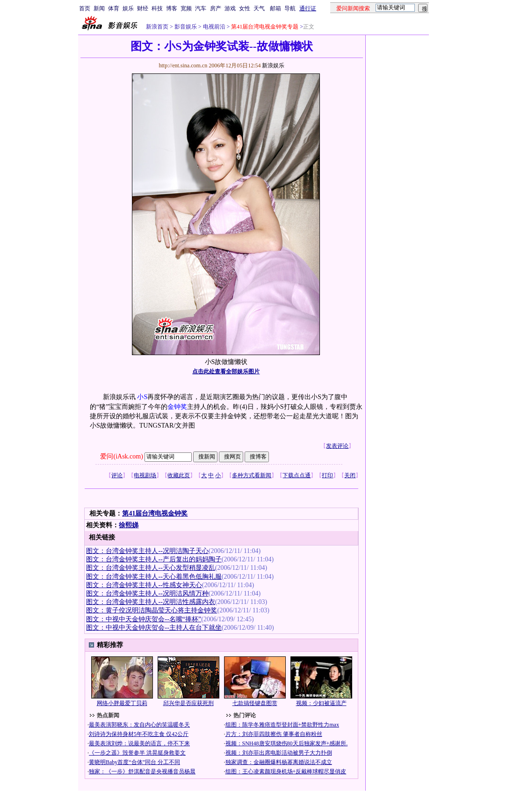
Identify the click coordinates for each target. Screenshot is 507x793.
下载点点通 (296, 475)
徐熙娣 (128, 525)
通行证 (307, 8)
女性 (244, 8)
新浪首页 (157, 26)
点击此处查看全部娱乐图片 (226, 371)
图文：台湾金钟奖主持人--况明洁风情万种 (147, 593)
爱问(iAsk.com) (121, 456)
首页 (84, 8)
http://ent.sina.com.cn (184, 65)
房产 (215, 8)
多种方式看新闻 (251, 475)
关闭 (349, 475)
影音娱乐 (185, 26)
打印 (327, 475)
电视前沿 (213, 26)
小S (142, 396)
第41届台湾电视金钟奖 (155, 513)
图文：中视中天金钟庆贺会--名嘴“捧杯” (143, 619)
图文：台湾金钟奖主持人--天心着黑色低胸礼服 (153, 576)
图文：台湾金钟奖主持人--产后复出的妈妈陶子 (153, 559)
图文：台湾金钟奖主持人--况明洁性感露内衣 (150, 601)
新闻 (99, 8)
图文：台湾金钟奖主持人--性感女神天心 (144, 585)
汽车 (200, 8)
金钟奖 (177, 406)
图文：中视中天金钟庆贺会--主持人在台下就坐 (153, 627)
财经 (142, 8)
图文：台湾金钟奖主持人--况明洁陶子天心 (147, 550)
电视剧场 (145, 475)
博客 (171, 8)
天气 (259, 8)
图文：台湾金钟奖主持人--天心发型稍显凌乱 (150, 567)
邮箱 (275, 8)
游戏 (230, 8)
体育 (113, 8)
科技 (157, 8)
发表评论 (337, 446)
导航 (290, 8)
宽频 (186, 8)
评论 (117, 475)
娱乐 (128, 8)
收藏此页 (178, 475)
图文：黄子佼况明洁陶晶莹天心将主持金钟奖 (151, 610)
